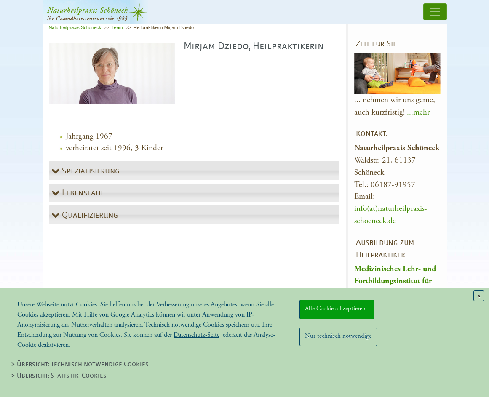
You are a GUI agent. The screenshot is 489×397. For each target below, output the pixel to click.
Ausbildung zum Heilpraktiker (385, 249)
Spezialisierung (90, 171)
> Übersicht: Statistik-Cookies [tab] (59, 376)
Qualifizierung (89, 215)
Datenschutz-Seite (196, 334)
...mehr (418, 112)
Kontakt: (371, 134)
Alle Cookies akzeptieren (337, 308)
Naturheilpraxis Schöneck (75, 27)
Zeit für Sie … (380, 44)
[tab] (194, 170)
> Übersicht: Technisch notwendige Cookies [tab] (80, 364)
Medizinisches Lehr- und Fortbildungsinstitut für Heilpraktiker (395, 281)
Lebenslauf (82, 193)
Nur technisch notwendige (338, 336)
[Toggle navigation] (435, 11)
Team (117, 27)
